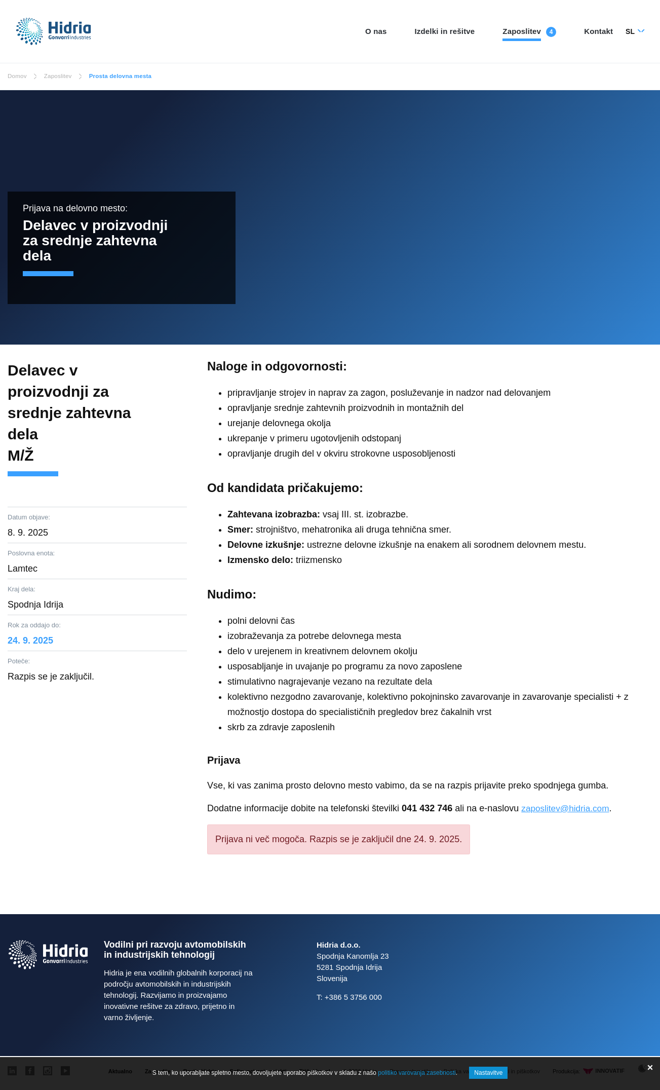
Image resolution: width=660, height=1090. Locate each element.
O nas (375, 31)
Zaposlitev (521, 31)
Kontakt (598, 31)
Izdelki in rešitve (445, 31)
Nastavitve (488, 1072)
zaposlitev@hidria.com (567, 808)
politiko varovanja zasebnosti (416, 1072)
